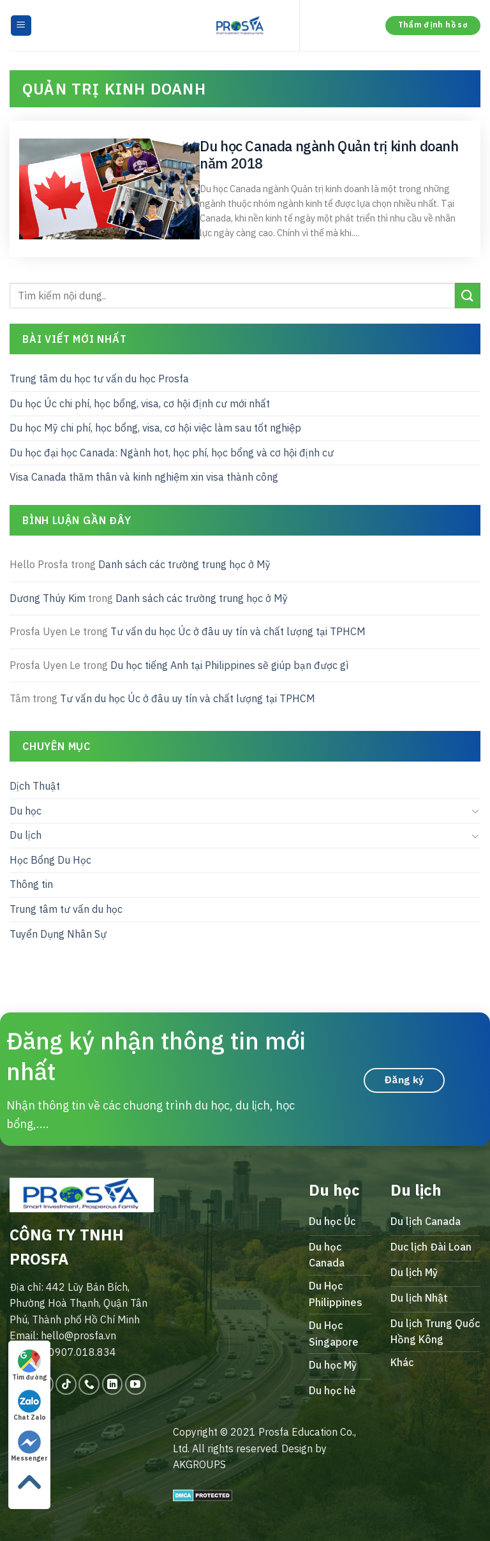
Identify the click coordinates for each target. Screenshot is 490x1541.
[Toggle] (475, 810)
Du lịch (25, 835)
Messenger (29, 1446)
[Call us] (89, 1384)
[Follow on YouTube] (135, 1384)
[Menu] (21, 25)
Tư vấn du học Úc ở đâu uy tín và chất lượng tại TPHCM (238, 631)
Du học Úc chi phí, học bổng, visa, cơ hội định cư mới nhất (140, 402)
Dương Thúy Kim (47, 597)
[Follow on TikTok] (66, 1384)
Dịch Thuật (35, 785)
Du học (25, 810)
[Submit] (467, 295)
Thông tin (31, 884)
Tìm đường (29, 1365)
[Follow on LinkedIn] (112, 1384)
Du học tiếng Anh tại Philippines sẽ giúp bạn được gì (229, 664)
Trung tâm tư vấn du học (66, 909)
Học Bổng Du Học (50, 859)
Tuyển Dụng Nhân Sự (58, 933)
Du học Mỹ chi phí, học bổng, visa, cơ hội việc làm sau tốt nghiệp (155, 427)
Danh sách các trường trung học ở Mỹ (184, 564)
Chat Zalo (29, 1406)
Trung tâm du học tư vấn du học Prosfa (99, 378)
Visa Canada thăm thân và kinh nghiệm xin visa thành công (144, 476)
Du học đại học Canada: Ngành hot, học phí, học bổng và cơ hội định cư (172, 452)
